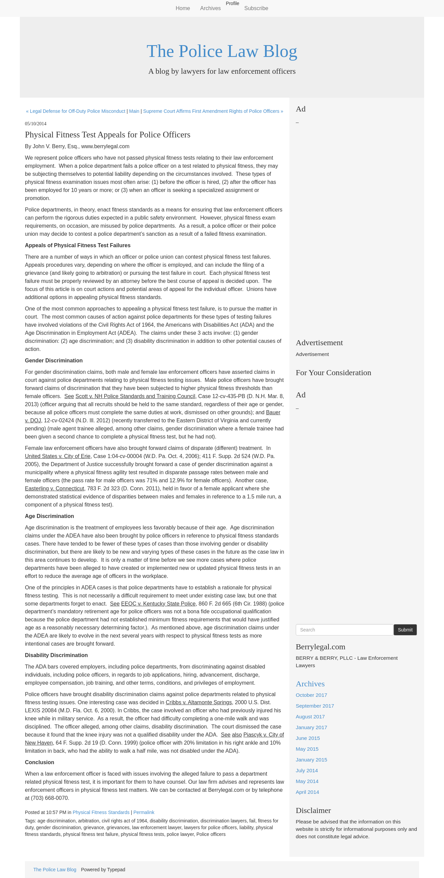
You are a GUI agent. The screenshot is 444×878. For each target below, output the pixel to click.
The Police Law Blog (222, 51)
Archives (210, 8)
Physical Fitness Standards (101, 812)
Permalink (143, 812)
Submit (405, 629)
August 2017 (310, 716)
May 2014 (307, 781)
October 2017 (311, 695)
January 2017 (311, 727)
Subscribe (256, 8)
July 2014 (307, 770)
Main (134, 111)
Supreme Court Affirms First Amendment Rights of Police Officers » (213, 111)
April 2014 (307, 792)
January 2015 (311, 759)
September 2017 (315, 706)
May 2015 (307, 749)
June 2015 (308, 738)
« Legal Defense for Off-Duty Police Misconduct (75, 111)
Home (183, 8)
